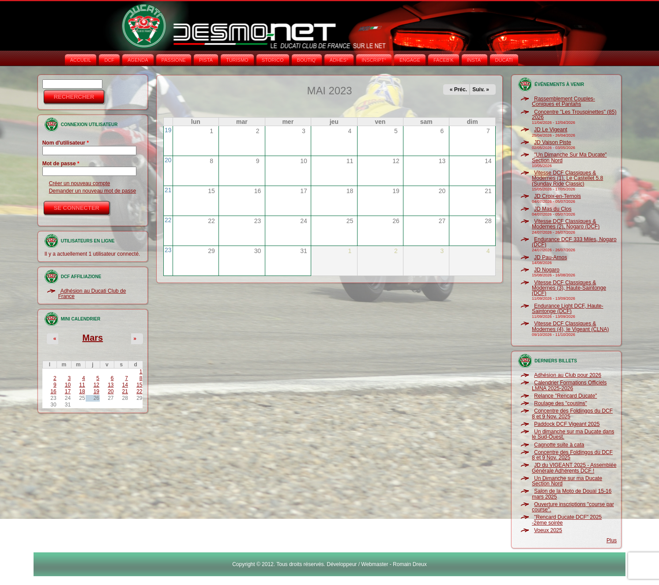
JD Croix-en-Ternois (557, 196)
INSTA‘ (474, 60)
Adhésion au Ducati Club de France (92, 293)
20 (110, 391)
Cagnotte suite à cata (559, 445)
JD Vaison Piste (552, 142)
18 (82, 391)
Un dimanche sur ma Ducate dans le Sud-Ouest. (573, 434)
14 (125, 385)
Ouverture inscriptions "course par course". (573, 507)
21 (125, 391)
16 (53, 391)
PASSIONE (174, 60)
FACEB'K (443, 60)
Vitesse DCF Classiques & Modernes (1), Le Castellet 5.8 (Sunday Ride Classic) (567, 178)
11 (82, 385)
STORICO (273, 60)
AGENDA (138, 60)
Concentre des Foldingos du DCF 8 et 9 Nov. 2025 (572, 413)
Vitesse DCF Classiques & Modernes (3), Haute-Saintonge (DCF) (569, 288)
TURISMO (237, 60)
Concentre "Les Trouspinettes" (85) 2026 (574, 114)
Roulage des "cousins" (560, 403)
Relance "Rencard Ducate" (565, 396)
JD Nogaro (546, 270)
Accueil (80, 60)
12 (96, 385)
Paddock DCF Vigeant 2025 (567, 424)
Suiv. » (480, 89)
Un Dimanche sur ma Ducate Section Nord (567, 481)
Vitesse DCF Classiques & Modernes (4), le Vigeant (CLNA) (570, 326)
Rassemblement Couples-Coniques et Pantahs (563, 101)
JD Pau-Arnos (550, 257)
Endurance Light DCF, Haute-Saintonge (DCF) (567, 308)
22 (139, 391)
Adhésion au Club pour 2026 (567, 375)
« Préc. (458, 89)
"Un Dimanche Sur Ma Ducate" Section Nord (569, 157)
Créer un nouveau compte (79, 183)
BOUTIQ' (306, 60)
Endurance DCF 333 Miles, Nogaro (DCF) (574, 242)
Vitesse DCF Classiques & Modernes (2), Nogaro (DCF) (565, 224)
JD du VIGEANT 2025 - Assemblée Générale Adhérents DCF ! (574, 467)
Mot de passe (60, 163)
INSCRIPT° (374, 60)
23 (168, 249)
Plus (611, 540)
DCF (109, 60)
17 (68, 391)
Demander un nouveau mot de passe (92, 191)
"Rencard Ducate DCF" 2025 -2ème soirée (567, 519)
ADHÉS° (339, 60)
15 (139, 385)
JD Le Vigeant (550, 130)
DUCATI (504, 60)
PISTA (206, 60)
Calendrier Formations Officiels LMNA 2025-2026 (569, 385)
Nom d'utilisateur (65, 143)
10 (68, 385)
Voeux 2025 (548, 530)
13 (110, 385)
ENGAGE (409, 60)
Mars (92, 338)
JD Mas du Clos (553, 209)
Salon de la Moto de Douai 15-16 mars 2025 (571, 493)
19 (96, 391)
